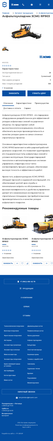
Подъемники (31, 378)
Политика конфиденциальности (26, 425)
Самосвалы (31, 364)
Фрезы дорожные (33, 335)
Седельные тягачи (33, 369)
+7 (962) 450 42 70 (26, 281)
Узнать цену (39, 93)
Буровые (30, 373)
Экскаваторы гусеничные (12, 345)
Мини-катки (8, 380)
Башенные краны (33, 354)
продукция (26, 288)
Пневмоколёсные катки (35, 331)
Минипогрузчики (33, 383)
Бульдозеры (31, 345)
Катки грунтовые (10, 375)
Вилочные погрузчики (11, 331)
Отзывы (26, 315)
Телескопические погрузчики (14, 326)
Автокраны (8, 340)
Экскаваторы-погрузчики (12, 359)
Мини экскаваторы (10, 354)
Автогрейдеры (9, 371)
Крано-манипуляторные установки (12, 365)
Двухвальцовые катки (35, 326)
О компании (26, 297)
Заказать (14, 93)
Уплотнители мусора (34, 350)
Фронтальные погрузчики (13, 335)
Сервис (26, 306)
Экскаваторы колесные (12, 350)
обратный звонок (26, 392)
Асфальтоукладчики (34, 340)
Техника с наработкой (35, 359)
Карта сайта (26, 427)
